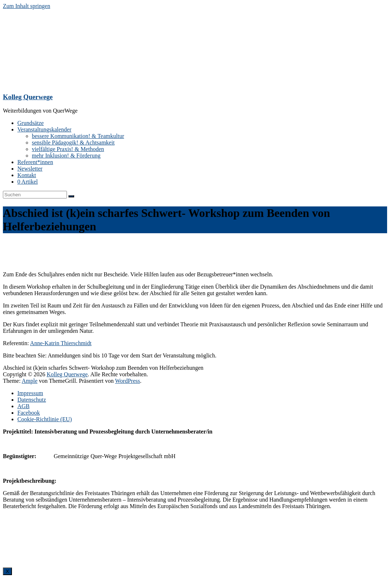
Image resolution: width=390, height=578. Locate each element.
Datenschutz (31, 400)
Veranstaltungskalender (44, 129)
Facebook (28, 413)
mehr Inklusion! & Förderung (66, 155)
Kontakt (26, 175)
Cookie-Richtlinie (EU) (44, 419)
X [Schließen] (7, 571)
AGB (23, 406)
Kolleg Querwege (28, 97)
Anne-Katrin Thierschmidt (61, 343)
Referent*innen (35, 162)
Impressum (30, 393)
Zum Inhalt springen (26, 6)
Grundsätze (30, 123)
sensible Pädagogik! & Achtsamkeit (73, 142)
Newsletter (29, 169)
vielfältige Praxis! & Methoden (68, 149)
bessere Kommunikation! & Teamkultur (78, 136)
